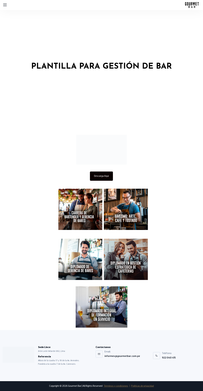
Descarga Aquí (101, 176)
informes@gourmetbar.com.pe (122, 356)
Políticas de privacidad (142, 386)
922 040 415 (169, 358)
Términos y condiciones (116, 386)
